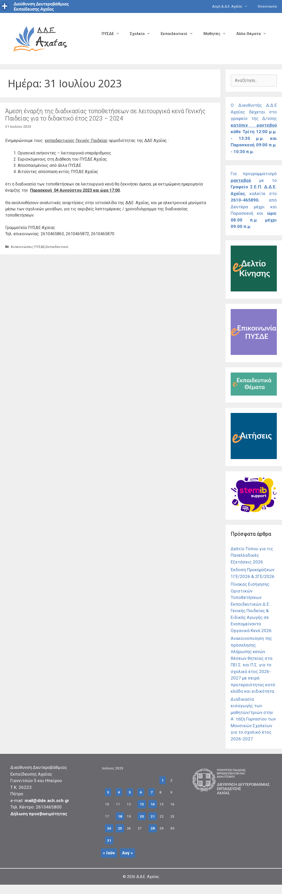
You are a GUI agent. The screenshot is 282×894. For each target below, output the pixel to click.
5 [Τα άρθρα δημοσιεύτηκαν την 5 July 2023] (130, 792)
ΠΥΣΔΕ (113, 33)
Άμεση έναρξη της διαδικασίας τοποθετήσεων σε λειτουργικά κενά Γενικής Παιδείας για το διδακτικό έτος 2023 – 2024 (105, 115)
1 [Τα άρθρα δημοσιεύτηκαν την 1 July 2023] (162, 780)
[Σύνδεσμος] (254, 289)
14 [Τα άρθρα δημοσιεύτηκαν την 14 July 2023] (153, 804)
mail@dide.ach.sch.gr (47, 800)
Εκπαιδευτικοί (179, 33)
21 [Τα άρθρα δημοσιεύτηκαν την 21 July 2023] (153, 816)
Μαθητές (217, 33)
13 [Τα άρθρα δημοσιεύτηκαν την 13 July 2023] (142, 804)
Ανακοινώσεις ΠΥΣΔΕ (28, 247)
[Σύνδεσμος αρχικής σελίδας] (40, 38)
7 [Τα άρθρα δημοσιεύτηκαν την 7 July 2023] (152, 792)
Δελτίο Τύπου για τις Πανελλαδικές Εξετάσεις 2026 (252, 555)
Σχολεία (143, 33)
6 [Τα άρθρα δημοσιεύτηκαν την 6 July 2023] (141, 792)
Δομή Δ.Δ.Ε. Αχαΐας (232, 6)
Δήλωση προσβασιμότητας (38, 813)
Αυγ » (127, 852)
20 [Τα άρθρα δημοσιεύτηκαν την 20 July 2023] (142, 816)
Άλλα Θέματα (254, 33)
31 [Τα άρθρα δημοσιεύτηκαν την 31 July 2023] (109, 840)
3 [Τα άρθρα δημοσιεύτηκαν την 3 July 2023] (108, 792)
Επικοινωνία (267, 6)
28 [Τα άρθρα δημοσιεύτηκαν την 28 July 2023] (153, 828)
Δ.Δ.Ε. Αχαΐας (147, 876)
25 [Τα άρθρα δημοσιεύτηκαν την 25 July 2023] (120, 828)
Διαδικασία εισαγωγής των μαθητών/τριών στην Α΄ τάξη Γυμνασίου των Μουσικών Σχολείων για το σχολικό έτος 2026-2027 (253, 719)
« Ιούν (109, 852)
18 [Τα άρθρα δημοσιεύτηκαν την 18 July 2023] (120, 816)
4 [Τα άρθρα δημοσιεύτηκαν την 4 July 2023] (119, 792)
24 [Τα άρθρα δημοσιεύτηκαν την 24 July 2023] (109, 828)
